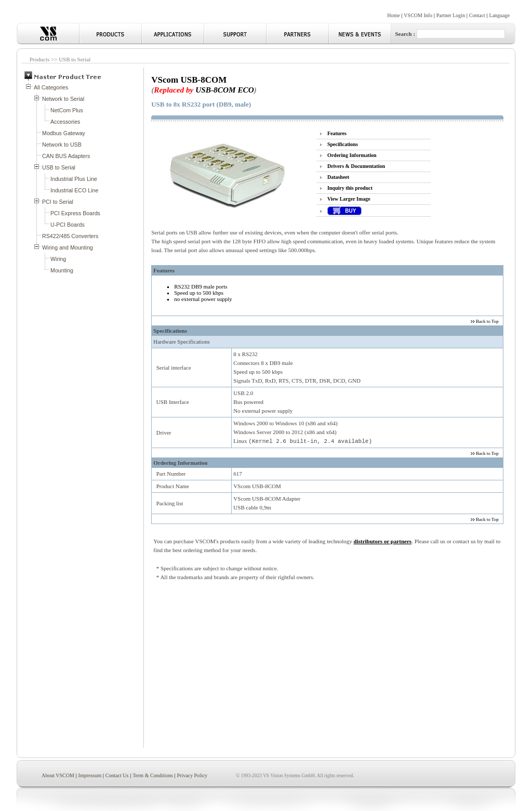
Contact (477, 15)
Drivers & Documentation (356, 166)
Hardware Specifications (181, 341)
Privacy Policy (192, 775)
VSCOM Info (418, 15)
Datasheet (338, 177)
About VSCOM (58, 775)
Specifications (342, 144)
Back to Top (487, 321)
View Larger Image (348, 199)
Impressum (89, 775)
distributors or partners (383, 541)
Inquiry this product (350, 188)
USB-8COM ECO (224, 89)
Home (393, 15)
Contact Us (117, 775)
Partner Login (450, 15)
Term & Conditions (152, 775)
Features (337, 133)
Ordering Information (352, 155)
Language (499, 15)
